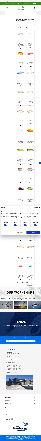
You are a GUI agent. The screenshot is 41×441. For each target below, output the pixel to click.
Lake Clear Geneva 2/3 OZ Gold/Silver (20, 180)
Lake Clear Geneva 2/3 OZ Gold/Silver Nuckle (30, 161)
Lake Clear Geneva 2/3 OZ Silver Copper (30, 180)
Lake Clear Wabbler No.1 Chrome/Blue (30, 276)
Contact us (7, 407)
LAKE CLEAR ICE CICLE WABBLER (30, 44)
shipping (17, 438)
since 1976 (31, 436)
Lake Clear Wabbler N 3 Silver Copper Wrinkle (21, 45)
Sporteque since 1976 (20, 432)
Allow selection (20, 232)
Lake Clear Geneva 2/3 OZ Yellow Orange (30, 141)
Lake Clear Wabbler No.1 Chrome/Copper (30, 238)
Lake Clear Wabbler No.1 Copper (30, 257)
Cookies (21, 439)
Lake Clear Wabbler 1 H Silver (30, 102)
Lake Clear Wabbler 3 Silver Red (30, 64)
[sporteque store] (20, 382)
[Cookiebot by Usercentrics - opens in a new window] (34, 207)
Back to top (30, 285)
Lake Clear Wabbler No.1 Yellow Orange (20, 238)
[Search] (20, 13)
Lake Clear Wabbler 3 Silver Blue (20, 83)
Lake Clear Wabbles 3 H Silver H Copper (20, 102)
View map (10, 359)
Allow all (33, 232)
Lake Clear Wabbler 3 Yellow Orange (20, 64)
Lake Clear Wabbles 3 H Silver (30, 83)
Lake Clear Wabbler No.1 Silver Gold (21, 257)
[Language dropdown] (34, 1)
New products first (25, 25)
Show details (34, 228)
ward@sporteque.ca (13, 414)
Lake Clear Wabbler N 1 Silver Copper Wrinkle (21, 122)
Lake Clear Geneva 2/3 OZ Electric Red (20, 199)
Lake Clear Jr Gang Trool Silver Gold (21, 141)
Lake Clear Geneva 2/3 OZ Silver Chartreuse (20, 161)
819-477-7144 (15, 411)
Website (18, 359)
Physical (7, 438)
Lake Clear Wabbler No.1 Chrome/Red (21, 276)
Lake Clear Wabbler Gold (30, 121)
